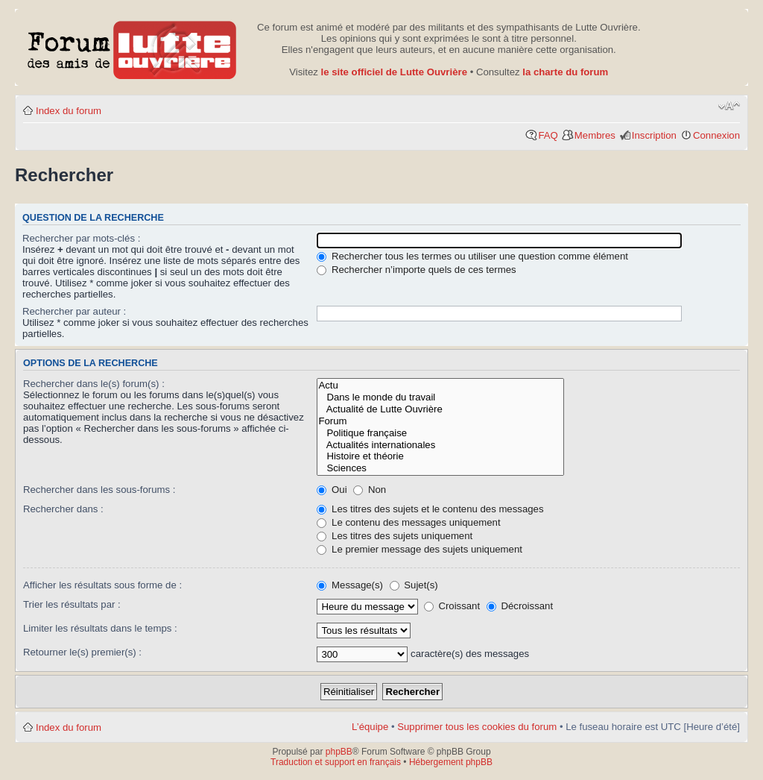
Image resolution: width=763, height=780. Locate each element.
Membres (594, 135)
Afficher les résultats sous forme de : (102, 585)
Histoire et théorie (440, 456)
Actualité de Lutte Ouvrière (440, 409)
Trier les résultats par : (72, 604)
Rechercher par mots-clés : (81, 238)
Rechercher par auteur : (74, 311)
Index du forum (68, 110)
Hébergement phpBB (451, 762)
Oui (331, 489)
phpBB (339, 751)
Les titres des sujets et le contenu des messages (430, 509)
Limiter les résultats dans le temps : (100, 628)
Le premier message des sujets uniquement (419, 549)
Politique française (440, 433)
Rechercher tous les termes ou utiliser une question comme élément (472, 256)
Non (369, 489)
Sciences (440, 468)
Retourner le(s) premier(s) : (82, 652)
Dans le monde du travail (440, 397)
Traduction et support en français (335, 762)
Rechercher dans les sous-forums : (99, 489)
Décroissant (520, 605)
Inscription (654, 135)
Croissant (452, 605)
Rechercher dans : (63, 509)
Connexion (716, 135)
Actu (440, 385)
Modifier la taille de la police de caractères (729, 106)
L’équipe (370, 726)
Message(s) (351, 585)
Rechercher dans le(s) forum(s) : (94, 383)
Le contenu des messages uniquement (408, 522)
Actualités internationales (440, 445)
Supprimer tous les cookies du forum (477, 726)
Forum (440, 421)
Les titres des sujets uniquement (394, 535)
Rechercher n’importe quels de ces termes (416, 269)
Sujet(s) (414, 585)
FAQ (547, 135)
